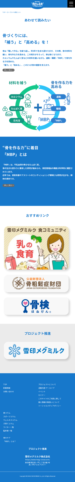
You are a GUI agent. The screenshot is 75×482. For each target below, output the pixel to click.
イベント (41, 391)
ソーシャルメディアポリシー (49, 405)
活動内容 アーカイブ (46, 388)
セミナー (41, 395)
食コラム (6, 413)
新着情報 (6, 388)
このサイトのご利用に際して (49, 398)
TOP (4, 12)
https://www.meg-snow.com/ (37, 459)
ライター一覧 (8, 427)
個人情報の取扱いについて (48, 402)
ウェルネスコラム (10, 420)
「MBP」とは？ (9, 441)
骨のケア (6, 437)
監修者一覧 (7, 430)
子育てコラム (8, 423)
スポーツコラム (9, 416)
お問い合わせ (8, 391)
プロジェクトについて (47, 384)
